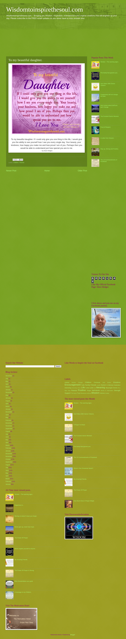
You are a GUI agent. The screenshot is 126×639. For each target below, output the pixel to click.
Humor (103, 385)
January (8, 389)
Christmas (97, 382)
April (7, 384)
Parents (21, 162)
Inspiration (117, 385)
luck (95, 387)
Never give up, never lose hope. (24, 527)
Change (80, 382)
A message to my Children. (23, 592)
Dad (104, 382)
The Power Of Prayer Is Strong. (24, 570)
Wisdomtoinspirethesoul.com (44, 9)
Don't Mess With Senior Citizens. (84, 414)
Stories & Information (107, 390)
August (8, 401)
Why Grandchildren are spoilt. (24, 581)
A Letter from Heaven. (107, 138)
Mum (119, 387)
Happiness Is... (19, 505)
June (7, 415)
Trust (78, 393)
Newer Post (11, 171)
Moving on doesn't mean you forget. (26, 516)
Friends (93, 385)
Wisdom (95, 393)
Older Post (82, 171)
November (9, 426)
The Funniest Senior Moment (109, 116)
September (9, 428)
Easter (109, 382)
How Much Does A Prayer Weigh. (84, 501)
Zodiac (107, 393)
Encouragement (72, 384)
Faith (83, 385)
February (8, 420)
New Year (67, 390)
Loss (87, 388)
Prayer (89, 390)
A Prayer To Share (79, 425)
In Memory (110, 385)
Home (47, 171)
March (8, 387)
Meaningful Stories (111, 388)
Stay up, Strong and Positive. (109, 149)
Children (16, 162)
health (98, 385)
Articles (67, 382)
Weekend (83, 393)
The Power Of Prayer (21, 538)
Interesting (68, 388)
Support (68, 393)
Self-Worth (96, 390)
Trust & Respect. (105, 127)
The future (74, 393)
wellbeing (88, 393)
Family (87, 385)
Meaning (100, 387)
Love (91, 388)
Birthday (74, 382)
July (7, 378)
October (8, 459)
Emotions (116, 382)
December (9, 376)
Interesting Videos (76, 387)
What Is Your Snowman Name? (83, 468)
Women (102, 393)
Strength (117, 390)
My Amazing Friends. (21, 559)
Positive (82, 390)
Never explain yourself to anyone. (25, 548)
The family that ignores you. (109, 73)
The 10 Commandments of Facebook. (85, 457)
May (7, 381)
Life (83, 387)
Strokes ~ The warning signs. (109, 62)
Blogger (72, 635)
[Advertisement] (63, 38)
